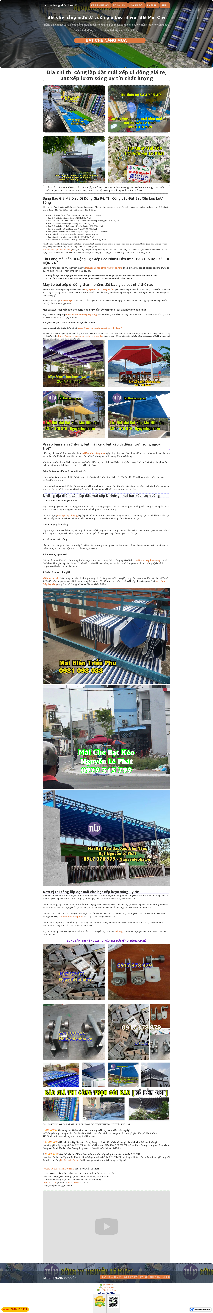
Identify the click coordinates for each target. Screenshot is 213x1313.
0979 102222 (73, 1182)
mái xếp (118, 931)
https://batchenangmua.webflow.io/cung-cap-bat (80, 336)
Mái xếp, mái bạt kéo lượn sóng (57, 249)
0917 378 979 (50, 1182)
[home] (61, 4)
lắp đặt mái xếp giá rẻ (70, 1160)
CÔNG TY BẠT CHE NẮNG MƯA (59, 1169)
